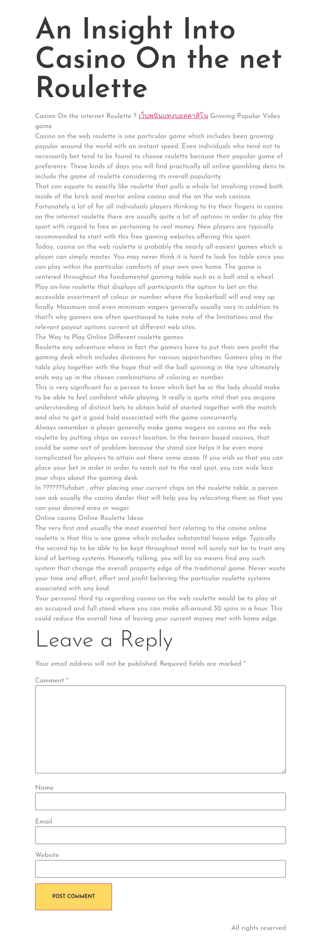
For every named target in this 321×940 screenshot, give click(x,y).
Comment (52, 680)
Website (47, 855)
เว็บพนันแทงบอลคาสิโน (173, 116)
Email (43, 822)
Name (44, 788)
